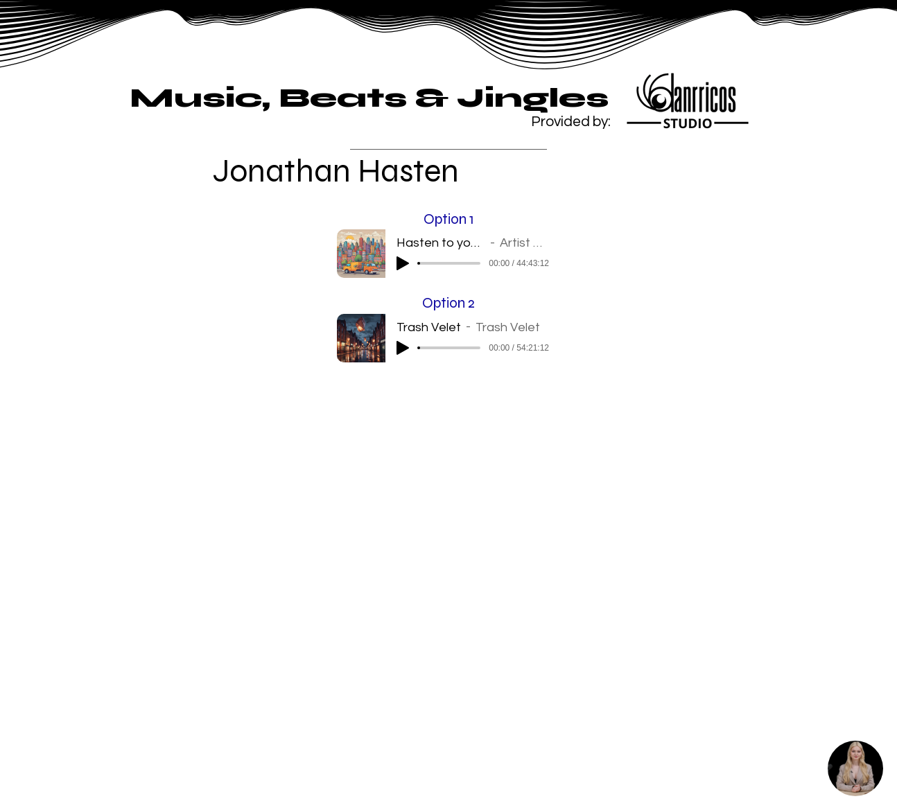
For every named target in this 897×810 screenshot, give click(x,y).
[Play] (403, 263)
